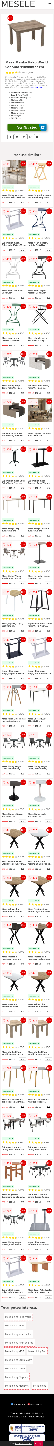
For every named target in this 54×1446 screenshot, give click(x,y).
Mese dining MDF (14, 1351)
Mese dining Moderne (17, 1385)
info (22, 202)
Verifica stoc (32, 127)
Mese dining (39, 1385)
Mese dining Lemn (15, 1368)
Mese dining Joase (14, 1325)
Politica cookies (36, 1416)
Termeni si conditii (20, 1413)
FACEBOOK (18, 1404)
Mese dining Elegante (16, 1377)
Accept (38, 1443)
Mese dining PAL (37, 1351)
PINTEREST (35, 1404)
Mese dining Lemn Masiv (18, 1359)
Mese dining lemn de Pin (18, 1334)
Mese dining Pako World (18, 1316)
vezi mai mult (37, 87)
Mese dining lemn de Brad (19, 1342)
